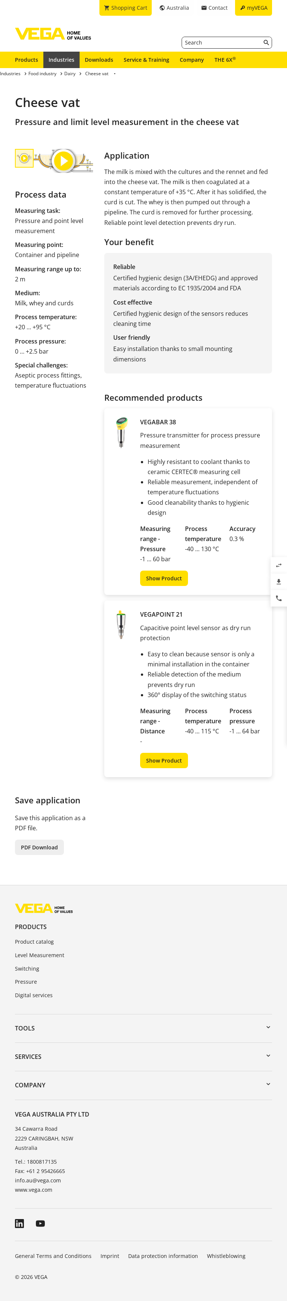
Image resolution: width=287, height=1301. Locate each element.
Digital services (34, 995)
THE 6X (225, 59)
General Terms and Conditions (53, 1255)
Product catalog (34, 941)
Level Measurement (39, 955)
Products (26, 59)
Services (28, 1057)
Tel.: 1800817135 (36, 1161)
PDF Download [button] (39, 847)
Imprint (110, 1255)
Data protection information (163, 1255)
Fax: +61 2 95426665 (40, 1171)
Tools (25, 1028)
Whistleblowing (226, 1255)
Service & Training (146, 59)
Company (192, 59)
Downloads (99, 59)
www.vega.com (33, 1189)
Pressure (26, 981)
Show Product (164, 578)
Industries (61, 59)
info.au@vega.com (38, 1180)
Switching (27, 968)
